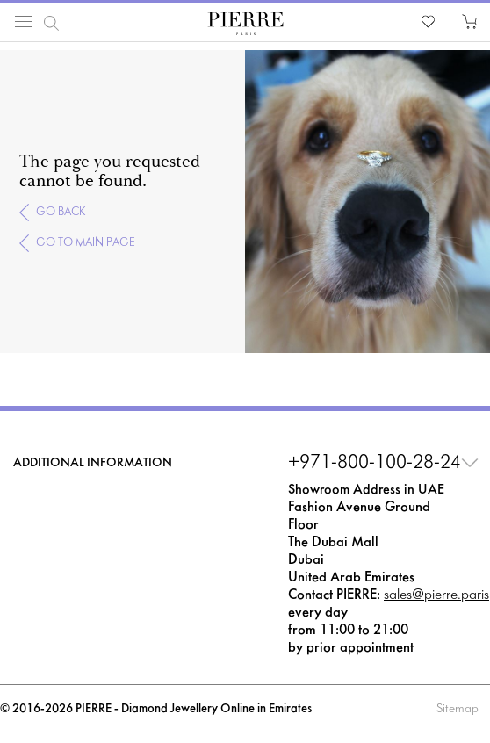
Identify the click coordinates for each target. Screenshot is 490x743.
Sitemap (457, 709)
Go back (60, 212)
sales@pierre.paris (436, 595)
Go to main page (85, 243)
